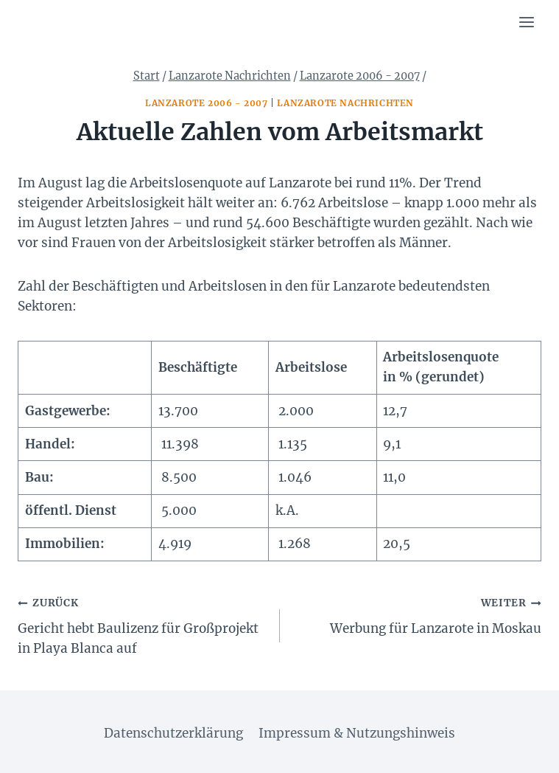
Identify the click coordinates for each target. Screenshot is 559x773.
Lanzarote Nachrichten (345, 102)
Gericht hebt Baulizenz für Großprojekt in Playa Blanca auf (142, 624)
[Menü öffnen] (526, 22)
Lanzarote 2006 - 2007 (206, 102)
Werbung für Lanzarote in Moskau (417, 614)
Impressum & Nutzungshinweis (357, 733)
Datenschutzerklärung (173, 733)
